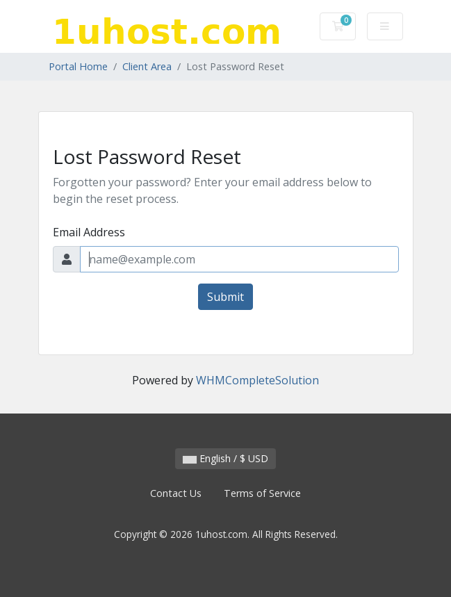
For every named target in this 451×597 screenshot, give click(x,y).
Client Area (147, 66)
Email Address (89, 232)
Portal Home (78, 66)
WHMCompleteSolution (257, 380)
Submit (225, 296)
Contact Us (176, 493)
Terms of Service (262, 493)
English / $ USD (225, 458)
